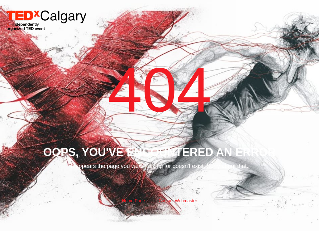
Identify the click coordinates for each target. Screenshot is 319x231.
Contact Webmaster (178, 200)
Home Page (133, 200)
